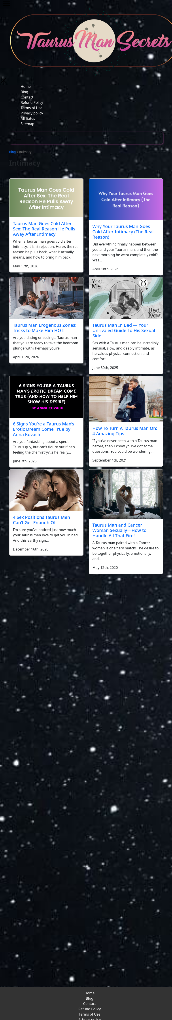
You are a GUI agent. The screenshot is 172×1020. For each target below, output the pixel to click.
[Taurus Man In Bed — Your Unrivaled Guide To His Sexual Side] (126, 298)
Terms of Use (31, 107)
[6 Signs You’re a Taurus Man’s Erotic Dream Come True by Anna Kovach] (46, 397)
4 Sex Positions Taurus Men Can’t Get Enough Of (41, 519)
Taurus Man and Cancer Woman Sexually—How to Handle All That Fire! (120, 530)
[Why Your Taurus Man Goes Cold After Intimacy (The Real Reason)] (126, 199)
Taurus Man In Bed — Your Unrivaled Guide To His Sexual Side (124, 330)
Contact (27, 97)
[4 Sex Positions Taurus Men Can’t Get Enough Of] (46, 490)
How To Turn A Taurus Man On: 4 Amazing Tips (125, 431)
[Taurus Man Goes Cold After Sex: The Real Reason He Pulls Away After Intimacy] (46, 198)
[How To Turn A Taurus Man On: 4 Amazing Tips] (126, 399)
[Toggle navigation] (18, 137)
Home (26, 86)
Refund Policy (32, 102)
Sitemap (27, 123)
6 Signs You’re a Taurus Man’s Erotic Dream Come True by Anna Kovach (43, 429)
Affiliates (28, 118)
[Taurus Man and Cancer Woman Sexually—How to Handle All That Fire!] (126, 494)
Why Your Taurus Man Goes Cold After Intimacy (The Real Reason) (123, 231)
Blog (24, 91)
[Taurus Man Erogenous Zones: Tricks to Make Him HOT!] (46, 298)
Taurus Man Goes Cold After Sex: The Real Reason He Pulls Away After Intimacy (44, 228)
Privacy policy (32, 113)
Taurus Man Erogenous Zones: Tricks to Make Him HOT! (44, 327)
